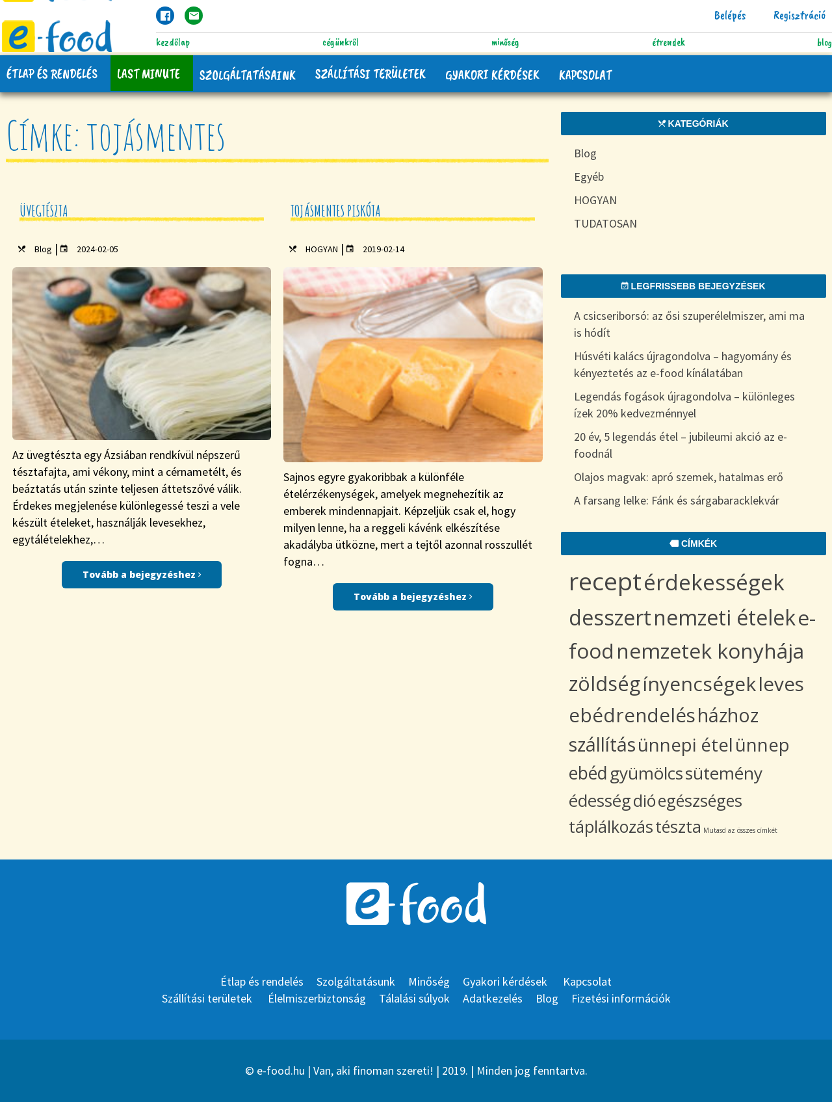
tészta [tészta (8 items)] (678, 826)
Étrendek (668, 42)
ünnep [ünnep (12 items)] (762, 745)
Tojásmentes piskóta (336, 210)
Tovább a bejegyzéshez (142, 574)
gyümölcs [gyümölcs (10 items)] (646, 773)
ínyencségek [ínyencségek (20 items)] (699, 683)
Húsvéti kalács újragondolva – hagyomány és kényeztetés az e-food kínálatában (683, 364)
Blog (824, 42)
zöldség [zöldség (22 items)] (604, 683)
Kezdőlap (173, 42)
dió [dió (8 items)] (644, 800)
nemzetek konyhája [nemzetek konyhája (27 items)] (710, 650)
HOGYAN (322, 249)
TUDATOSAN (605, 223)
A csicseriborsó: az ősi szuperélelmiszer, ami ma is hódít (689, 324)
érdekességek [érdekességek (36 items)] (714, 582)
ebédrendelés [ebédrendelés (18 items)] (632, 715)
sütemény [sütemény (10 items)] (723, 773)
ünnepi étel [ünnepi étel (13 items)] (685, 744)
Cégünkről (340, 42)
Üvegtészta (44, 210)
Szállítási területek (370, 74)
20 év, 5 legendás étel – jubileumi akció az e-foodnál (680, 445)
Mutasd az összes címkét (740, 830)
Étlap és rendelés (52, 74)
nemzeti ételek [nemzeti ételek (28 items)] (724, 617)
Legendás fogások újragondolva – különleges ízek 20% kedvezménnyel (684, 405)
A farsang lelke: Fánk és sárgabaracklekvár (676, 500)
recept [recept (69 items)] (605, 580)
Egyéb (589, 176)
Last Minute (148, 74)
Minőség (505, 42)
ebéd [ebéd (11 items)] (588, 773)
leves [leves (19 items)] (781, 683)
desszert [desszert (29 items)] (610, 617)
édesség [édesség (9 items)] (600, 800)
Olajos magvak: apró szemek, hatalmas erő (678, 476)
